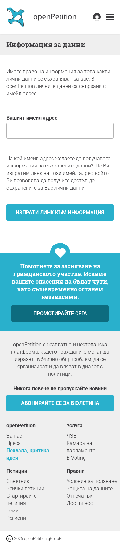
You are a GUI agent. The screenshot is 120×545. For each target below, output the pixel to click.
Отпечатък (79, 496)
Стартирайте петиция (21, 499)
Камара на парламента (81, 447)
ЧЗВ (71, 436)
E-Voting (76, 458)
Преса (13, 443)
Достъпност (81, 503)
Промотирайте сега (60, 313)
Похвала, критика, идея (28, 454)
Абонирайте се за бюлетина (60, 403)
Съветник (17, 481)
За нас (14, 436)
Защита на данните (90, 489)
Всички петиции (25, 489)
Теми (12, 511)
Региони (16, 518)
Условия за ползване (92, 481)
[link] (110, 17)
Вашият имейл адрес (60, 127)
